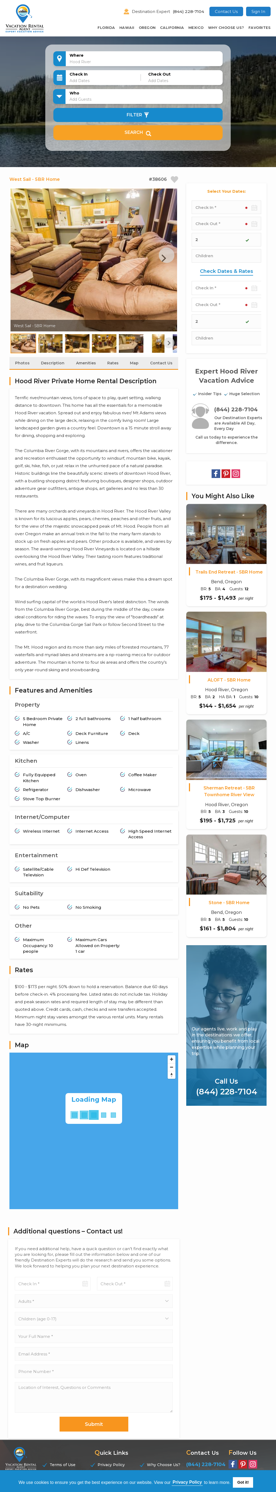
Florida (106, 27)
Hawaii (126, 27)
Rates (113, 363)
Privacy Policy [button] (187, 1482)
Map (134, 363)
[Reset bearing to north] (171, 1075)
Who (74, 93)
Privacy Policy (111, 1465)
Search (138, 132)
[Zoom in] (171, 1060)
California (172, 27)
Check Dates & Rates (226, 271)
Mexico (196, 27)
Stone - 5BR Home (229, 902)
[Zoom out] (171, 1067)
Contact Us (226, 11)
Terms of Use (62, 1465)
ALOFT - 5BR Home (229, 680)
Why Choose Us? (226, 27)
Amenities (86, 363)
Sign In (258, 11)
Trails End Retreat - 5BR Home (229, 572)
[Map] (93, 1131)
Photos (22, 363)
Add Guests (80, 99)
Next (163, 258)
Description (52, 363)
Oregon (147, 27)
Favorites (260, 27)
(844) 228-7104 (188, 11)
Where (77, 55)
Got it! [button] (243, 1482)
